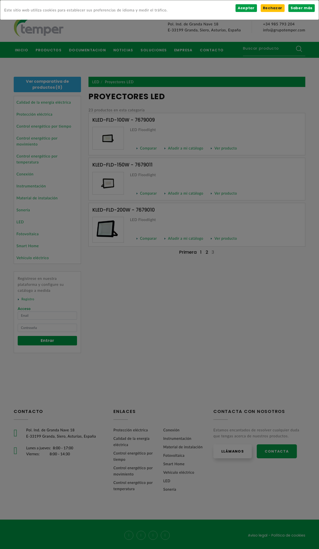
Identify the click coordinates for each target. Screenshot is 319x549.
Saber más (301, 7)
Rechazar (272, 7)
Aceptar (245, 7)
